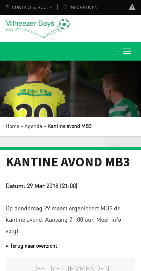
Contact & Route (29, 7)
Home (12, 126)
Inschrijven (80, 7)
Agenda (33, 126)
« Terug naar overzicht (31, 246)
